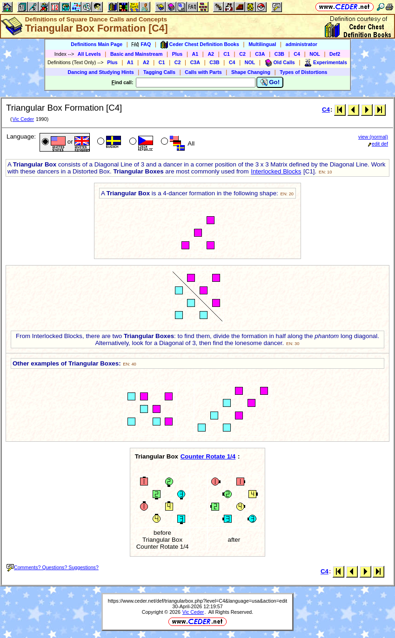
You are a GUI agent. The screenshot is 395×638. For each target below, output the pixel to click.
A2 (211, 54)
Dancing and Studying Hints (101, 72)
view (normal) (373, 137)
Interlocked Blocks (276, 171)
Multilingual (262, 44)
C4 (297, 54)
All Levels (89, 54)
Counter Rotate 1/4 (208, 456)
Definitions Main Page (96, 44)
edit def (378, 143)
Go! (270, 82)
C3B (279, 54)
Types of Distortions (303, 72)
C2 (242, 54)
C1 (226, 54)
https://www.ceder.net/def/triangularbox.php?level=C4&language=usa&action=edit (197, 601)
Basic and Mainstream (136, 54)
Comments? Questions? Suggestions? (53, 567)
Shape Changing (250, 72)
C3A (260, 54)
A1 (195, 54)
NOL (314, 54)
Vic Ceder (23, 119)
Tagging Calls (159, 72)
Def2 (334, 54)
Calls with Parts (203, 72)
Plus (177, 54)
